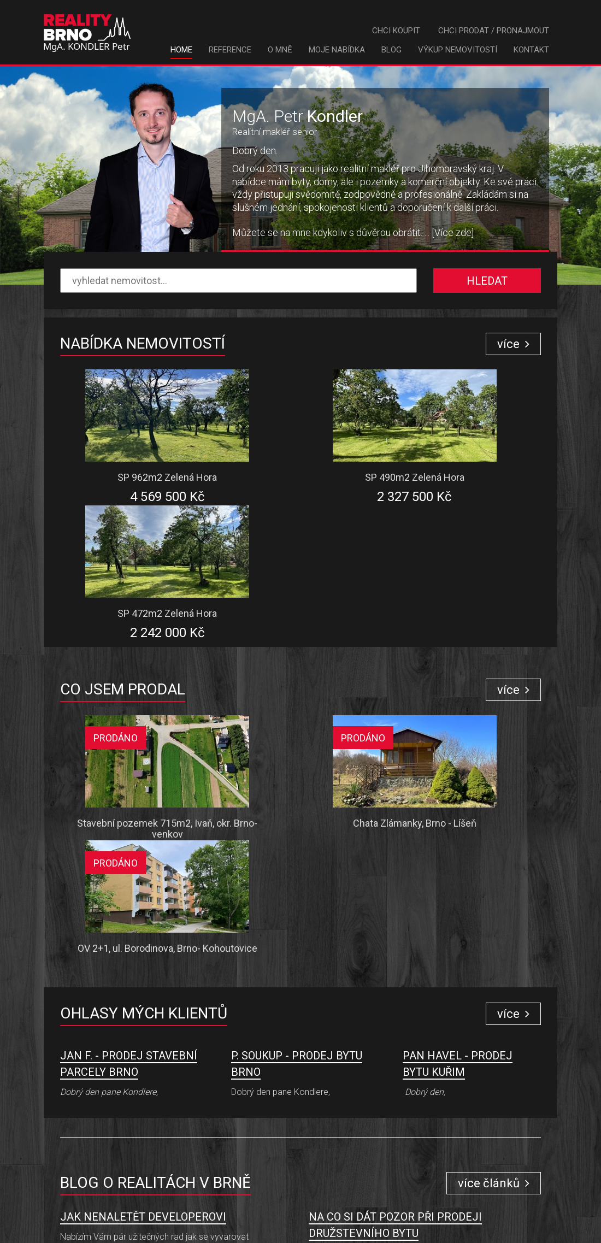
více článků (493, 922)
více (513, 344)
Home (181, 50)
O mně (280, 50)
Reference (230, 50)
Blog (391, 50)
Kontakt (531, 50)
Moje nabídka (337, 50)
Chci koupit (396, 31)
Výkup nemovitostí (457, 50)
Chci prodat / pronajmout (493, 31)
